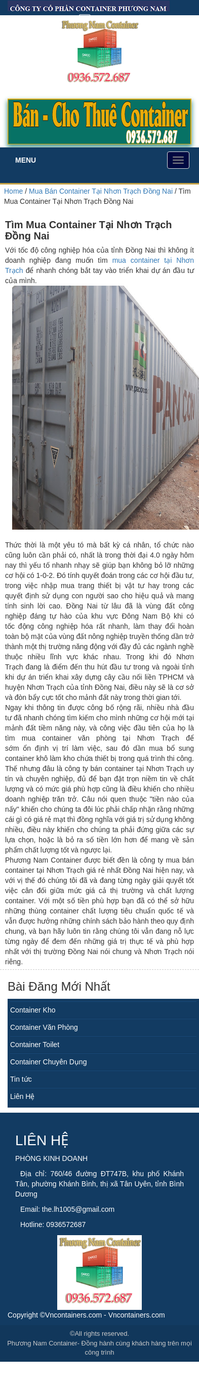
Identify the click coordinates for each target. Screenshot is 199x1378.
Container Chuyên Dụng (48, 1062)
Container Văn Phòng (44, 1027)
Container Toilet (34, 1044)
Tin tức (21, 1079)
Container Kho (33, 1010)
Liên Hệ (22, 1096)
